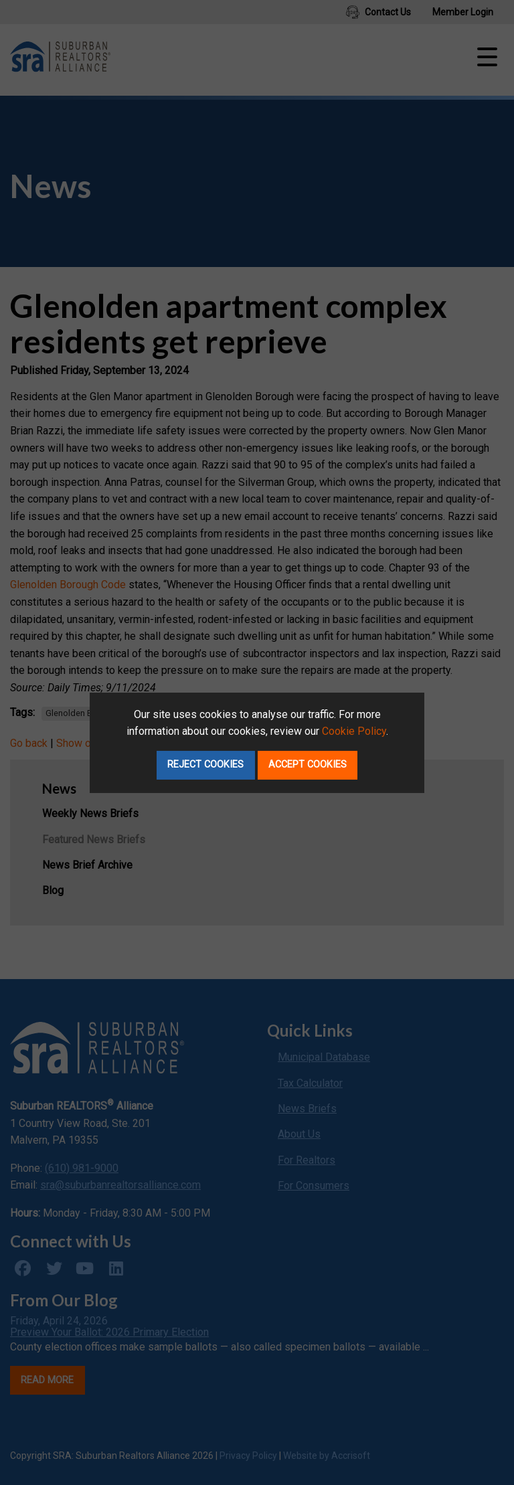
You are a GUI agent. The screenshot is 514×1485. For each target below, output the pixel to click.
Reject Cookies (205, 764)
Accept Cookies (307, 764)
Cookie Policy (354, 731)
